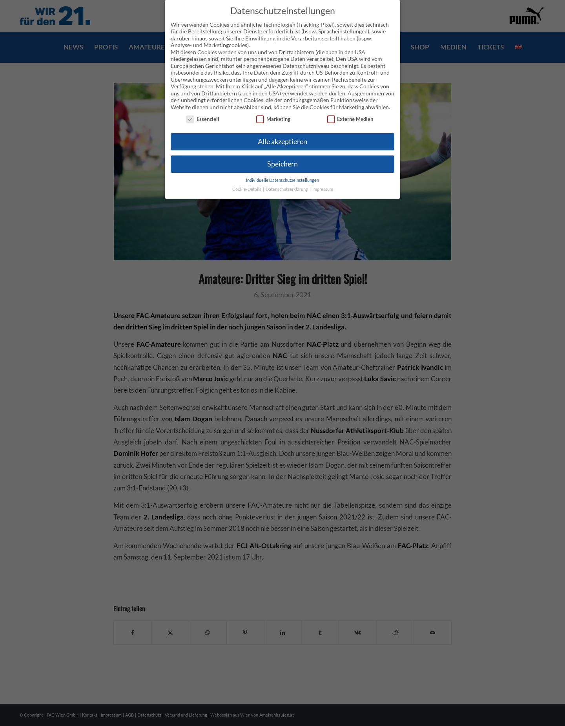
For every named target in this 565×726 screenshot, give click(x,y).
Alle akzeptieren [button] (282, 141)
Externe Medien (350, 119)
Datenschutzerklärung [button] (287, 189)
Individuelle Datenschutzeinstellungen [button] (282, 180)
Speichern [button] (282, 164)
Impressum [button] (322, 189)
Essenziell (202, 119)
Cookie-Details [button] (247, 189)
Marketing (273, 119)
